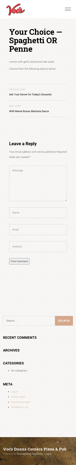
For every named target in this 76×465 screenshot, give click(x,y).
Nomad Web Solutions (30, 453)
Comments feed (20, 402)
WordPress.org (19, 407)
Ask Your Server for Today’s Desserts (30, 92)
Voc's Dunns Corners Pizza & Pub (34, 448)
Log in (14, 391)
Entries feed (18, 396)
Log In (48, 453)
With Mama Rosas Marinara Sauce (29, 109)
